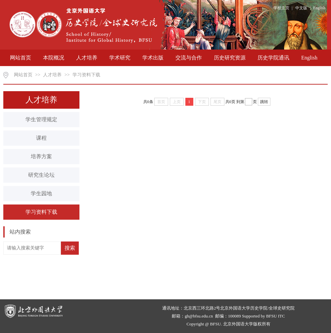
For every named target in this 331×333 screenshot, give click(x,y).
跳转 (264, 101)
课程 (41, 138)
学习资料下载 (86, 74)
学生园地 (41, 193)
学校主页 (281, 8)
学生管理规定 (41, 119)
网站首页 (20, 57)
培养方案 (41, 156)
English (319, 8)
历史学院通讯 (273, 57)
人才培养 (86, 57)
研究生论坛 (41, 175)
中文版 (301, 8)
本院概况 (53, 57)
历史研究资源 (230, 57)
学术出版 (153, 57)
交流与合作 (188, 57)
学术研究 (119, 57)
